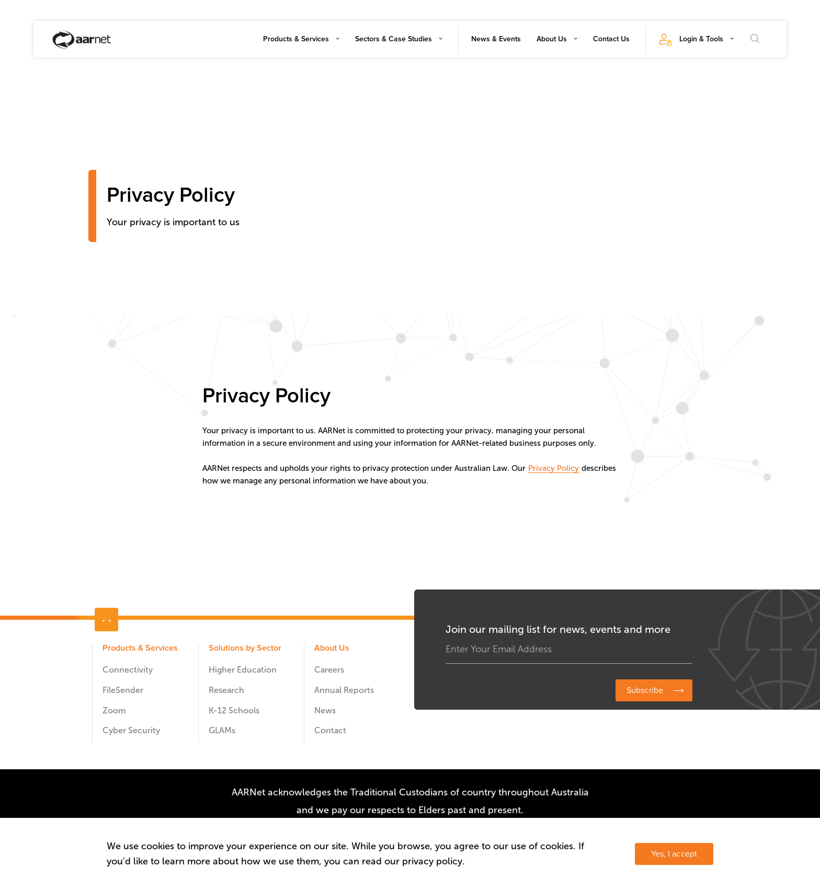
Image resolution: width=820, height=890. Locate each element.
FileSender (122, 690)
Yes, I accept (674, 854)
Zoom (114, 710)
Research (226, 690)
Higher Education (243, 670)
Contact (330, 730)
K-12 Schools (234, 710)
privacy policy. (433, 861)
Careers (329, 670)
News (325, 710)
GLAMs (222, 730)
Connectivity (127, 670)
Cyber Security (131, 730)
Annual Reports (344, 690)
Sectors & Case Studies (393, 38)
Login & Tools (701, 38)
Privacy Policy (553, 468)
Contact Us (611, 38)
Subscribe (645, 690)
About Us (552, 38)
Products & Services (296, 38)
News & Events (496, 38)
